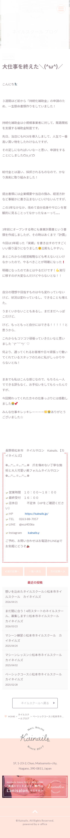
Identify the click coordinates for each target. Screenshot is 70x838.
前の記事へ (12, 571)
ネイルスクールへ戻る (35, 703)
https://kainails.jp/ (36, 513)
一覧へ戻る (35, 571)
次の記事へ (57, 571)
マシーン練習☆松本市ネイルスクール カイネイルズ (33, 640)
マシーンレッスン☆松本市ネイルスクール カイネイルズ (35, 660)
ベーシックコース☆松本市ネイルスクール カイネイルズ (35, 679)
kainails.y (33, 532)
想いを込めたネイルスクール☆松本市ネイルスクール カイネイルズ (33, 596)
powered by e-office (35, 824)
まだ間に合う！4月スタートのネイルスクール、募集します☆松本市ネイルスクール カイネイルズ (34, 618)
